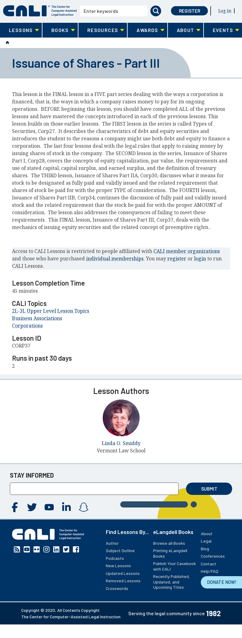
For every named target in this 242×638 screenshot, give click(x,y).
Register (189, 11)
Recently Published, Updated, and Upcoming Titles (171, 582)
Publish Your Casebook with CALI (174, 566)
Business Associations (37, 318)
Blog (205, 548)
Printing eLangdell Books (170, 553)
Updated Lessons (123, 573)
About (206, 533)
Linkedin (66, 507)
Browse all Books (169, 543)
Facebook (15, 507)
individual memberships (115, 258)
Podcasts (115, 558)
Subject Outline (120, 550)
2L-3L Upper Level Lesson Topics (50, 310)
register (176, 258)
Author (112, 543)
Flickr (37, 549)
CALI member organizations (186, 251)
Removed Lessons (123, 580)
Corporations (27, 325)
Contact (208, 563)
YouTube (49, 507)
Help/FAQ (209, 571)
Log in (225, 11)
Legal (206, 541)
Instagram (84, 507)
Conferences (213, 556)
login (200, 258)
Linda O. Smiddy (121, 443)
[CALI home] (40, 11)
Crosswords (117, 588)
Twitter (32, 507)
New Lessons (118, 565)
